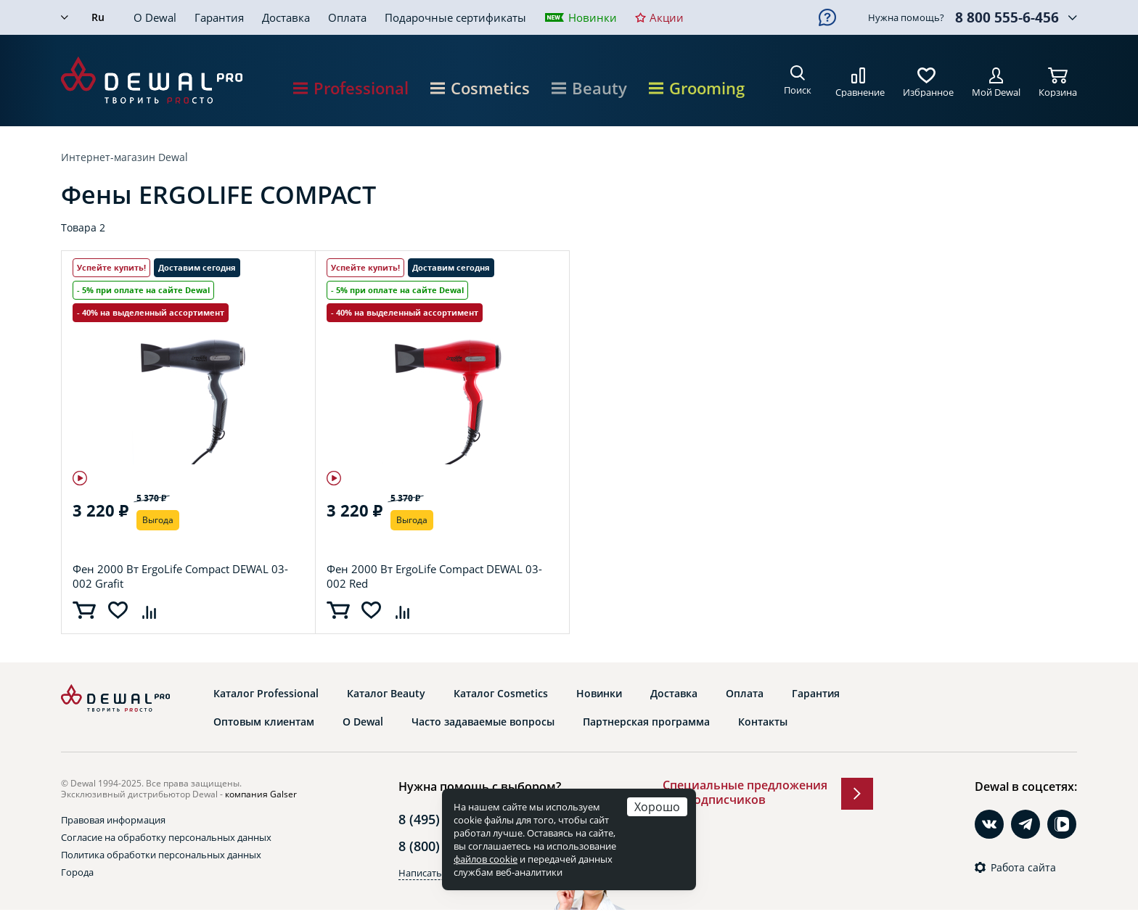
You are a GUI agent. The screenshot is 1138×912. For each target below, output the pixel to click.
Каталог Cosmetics (501, 693)
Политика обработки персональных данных (161, 854)
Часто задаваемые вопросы (483, 722)
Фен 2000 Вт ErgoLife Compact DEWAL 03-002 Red (434, 576)
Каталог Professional (266, 693)
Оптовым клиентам (263, 722)
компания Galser (261, 794)
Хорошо (657, 806)
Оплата (347, 17)
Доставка (286, 17)
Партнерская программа (646, 722)
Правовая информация (113, 819)
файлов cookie (485, 859)
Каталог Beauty (386, 693)
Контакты (762, 722)
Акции (667, 17)
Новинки (592, 17)
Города (77, 872)
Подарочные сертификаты (455, 17)
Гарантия (219, 17)
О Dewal (155, 17)
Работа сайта (1023, 867)
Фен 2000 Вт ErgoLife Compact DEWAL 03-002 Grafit (180, 576)
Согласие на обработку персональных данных (166, 837)
